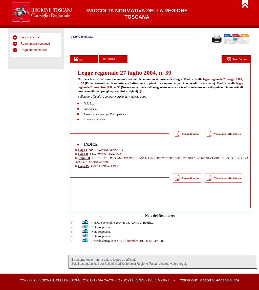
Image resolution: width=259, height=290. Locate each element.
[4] (71, 236)
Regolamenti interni (33, 50)
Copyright (189, 280)
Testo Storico (237, 59)
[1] (71, 222)
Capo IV (83, 166)
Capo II (83, 154)
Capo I (82, 150)
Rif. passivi (109, 58)
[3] (71, 231)
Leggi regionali (30, 37)
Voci (78, 59)
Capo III (84, 158)
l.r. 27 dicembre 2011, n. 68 (135, 241)
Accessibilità (227, 280)
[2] (71, 227)
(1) (142, 91)
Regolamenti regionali (35, 43)
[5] (71, 241)
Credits (207, 280)
